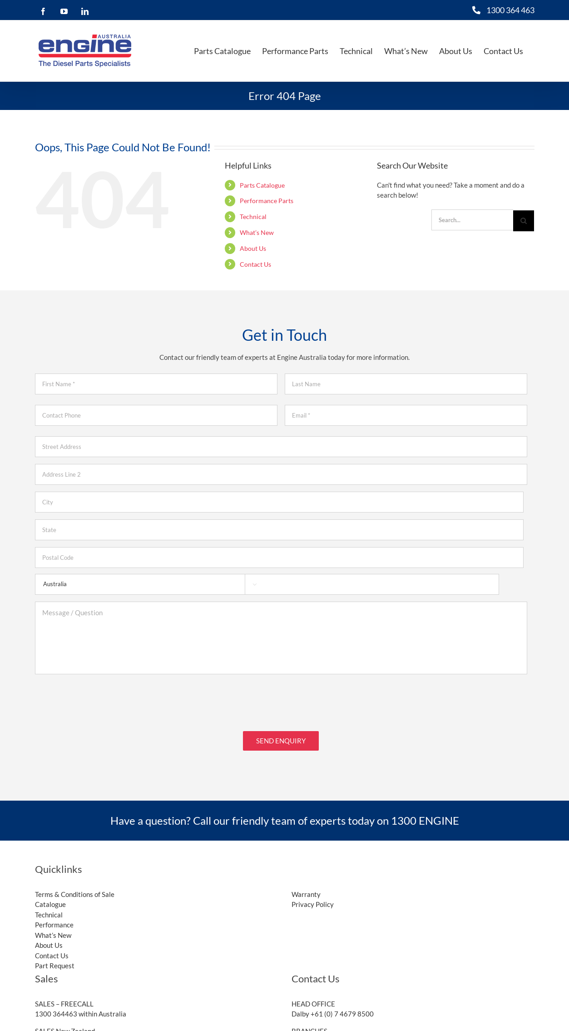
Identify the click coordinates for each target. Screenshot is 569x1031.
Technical (253, 216)
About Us (253, 248)
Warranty (306, 894)
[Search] (523, 220)
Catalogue (50, 904)
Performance (54, 925)
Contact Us (255, 264)
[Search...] (472, 219)
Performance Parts (266, 200)
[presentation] (104, 699)
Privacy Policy (313, 904)
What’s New (257, 232)
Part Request (54, 965)
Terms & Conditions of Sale (74, 894)
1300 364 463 (510, 10)
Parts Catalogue (262, 185)
